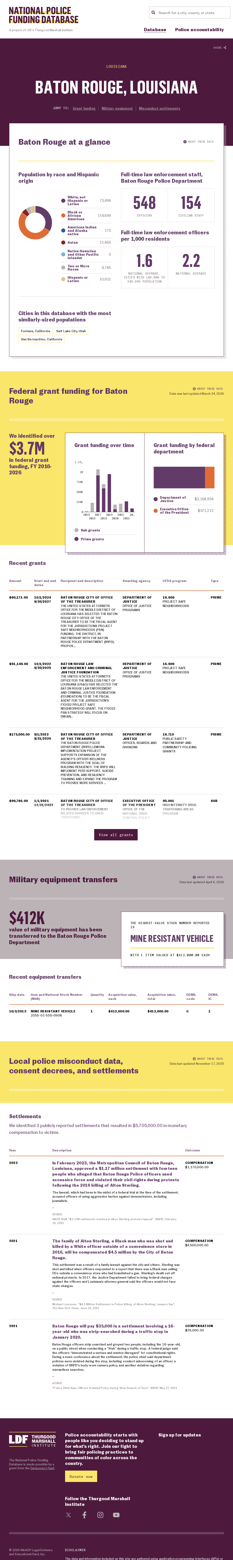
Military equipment (117, 108)
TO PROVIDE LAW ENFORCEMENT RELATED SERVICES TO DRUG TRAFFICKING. (86, 825)
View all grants (116, 846)
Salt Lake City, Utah (74, 331)
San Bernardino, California (42, 339)
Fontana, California (36, 331)
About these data (198, 141)
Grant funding (83, 108)
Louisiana (116, 66)
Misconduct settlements (161, 108)
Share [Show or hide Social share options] (219, 48)
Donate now (81, 1491)
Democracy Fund (42, 1483)
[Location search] (193, 12)
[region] (116, 716)
